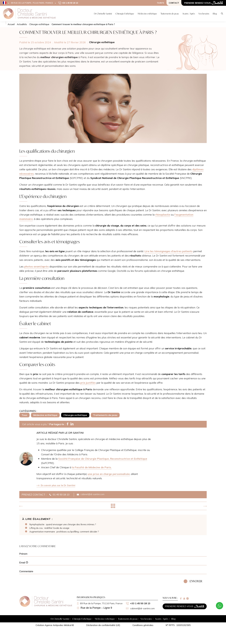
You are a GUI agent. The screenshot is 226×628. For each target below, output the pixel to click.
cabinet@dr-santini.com (140, 608)
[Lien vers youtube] (184, 598)
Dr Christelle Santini (60, 618)
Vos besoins (146, 618)
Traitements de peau (105, 415)
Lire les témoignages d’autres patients (169, 251)
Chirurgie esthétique (75, 415)
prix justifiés (88, 382)
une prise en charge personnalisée (109, 474)
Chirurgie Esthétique (82, 618)
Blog (173, 618)
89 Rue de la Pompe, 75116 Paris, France (100, 603)
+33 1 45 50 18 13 (138, 603)
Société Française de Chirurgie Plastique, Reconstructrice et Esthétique (102, 458)
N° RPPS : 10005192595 (178, 625)
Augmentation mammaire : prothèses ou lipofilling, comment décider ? (64, 531)
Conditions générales (142, 625)
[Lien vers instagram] (188, 598)
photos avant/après (36, 266)
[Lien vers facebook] (181, 598)
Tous (24, 415)
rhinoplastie (162, 214)
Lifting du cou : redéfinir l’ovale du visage (49, 528)
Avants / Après (161, 618)
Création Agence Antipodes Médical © (55, 625)
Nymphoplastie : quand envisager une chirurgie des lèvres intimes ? (62, 524)
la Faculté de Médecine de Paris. (92, 467)
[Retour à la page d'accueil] (45, 606)
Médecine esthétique (45, 415)
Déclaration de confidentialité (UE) (103, 625)
